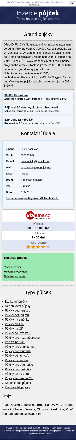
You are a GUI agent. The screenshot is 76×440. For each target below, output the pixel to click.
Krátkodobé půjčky (17, 387)
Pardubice (57, 409)
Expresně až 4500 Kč (18, 119)
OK (72, 3)
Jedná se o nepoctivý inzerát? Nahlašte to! (32, 198)
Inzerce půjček (26, 428)
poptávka (20, 276)
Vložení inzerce (13, 267)
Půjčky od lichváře (17, 355)
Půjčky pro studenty (18, 351)
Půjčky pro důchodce (19, 364)
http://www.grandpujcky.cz (36, 167)
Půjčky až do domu (18, 374)
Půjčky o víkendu (16, 360)
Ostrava (30, 409)
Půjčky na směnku (17, 319)
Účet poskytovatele (15, 271)
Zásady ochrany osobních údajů (56, 428)
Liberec (18, 409)
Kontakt (36, 428)
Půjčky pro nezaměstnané (22, 337)
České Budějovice (23, 404)
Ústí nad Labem (12, 414)
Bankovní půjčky (16, 301)
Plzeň (69, 409)
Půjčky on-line (14, 324)
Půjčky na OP (14, 328)
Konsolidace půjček (18, 383)
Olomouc (43, 409)
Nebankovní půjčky (18, 306)
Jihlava (29, 414)
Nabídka (9, 276)
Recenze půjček (15, 258)
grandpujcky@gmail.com (35, 161)
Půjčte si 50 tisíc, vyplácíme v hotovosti (31, 107)
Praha (6, 404)
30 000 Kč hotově (16, 95)
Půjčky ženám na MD (19, 378)
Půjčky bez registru (18, 310)
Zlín (38, 414)
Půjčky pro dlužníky (18, 369)
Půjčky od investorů (18, 333)
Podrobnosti (34, 4)
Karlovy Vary (53, 404)
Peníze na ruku (15, 342)
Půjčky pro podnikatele (20, 346)
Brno (40, 404)
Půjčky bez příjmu (17, 315)
